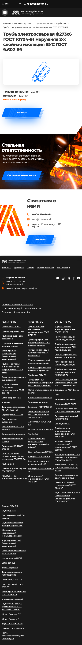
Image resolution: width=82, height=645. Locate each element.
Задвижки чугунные (38, 402)
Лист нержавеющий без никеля (13, 516)
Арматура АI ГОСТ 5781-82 (40, 423)
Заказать (22, 113)
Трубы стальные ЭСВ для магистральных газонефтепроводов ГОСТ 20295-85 (67, 497)
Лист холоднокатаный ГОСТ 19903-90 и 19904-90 (67, 410)
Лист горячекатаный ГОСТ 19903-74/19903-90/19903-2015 (38, 414)
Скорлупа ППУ (62, 423)
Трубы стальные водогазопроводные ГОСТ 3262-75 (65, 329)
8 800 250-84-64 (41, 215)
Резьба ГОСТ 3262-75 (12, 580)
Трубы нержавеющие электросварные (12, 344)
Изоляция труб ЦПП (12, 558)
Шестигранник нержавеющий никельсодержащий (12, 533)
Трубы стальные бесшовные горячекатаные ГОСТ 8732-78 (38, 330)
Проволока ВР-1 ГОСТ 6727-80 (12, 447)
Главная (7, 24)
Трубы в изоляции (43, 24)
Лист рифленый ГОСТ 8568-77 (12, 585)
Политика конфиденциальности (17, 305)
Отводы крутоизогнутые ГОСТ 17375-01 (14, 469)
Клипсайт (24, 312)
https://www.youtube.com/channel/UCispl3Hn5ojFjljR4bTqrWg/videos (78, 278)
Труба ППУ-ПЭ (9, 322)
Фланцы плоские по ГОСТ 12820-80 (12, 573)
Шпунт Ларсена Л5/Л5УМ (40, 452)
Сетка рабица (8, 563)
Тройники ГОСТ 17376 (65, 404)
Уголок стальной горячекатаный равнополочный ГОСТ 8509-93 (66, 445)
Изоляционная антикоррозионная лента (14, 477)
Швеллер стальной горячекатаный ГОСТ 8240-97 (65, 485)
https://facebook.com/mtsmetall (74, 278)
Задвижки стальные (65, 399)
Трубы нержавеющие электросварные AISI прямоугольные (65, 347)
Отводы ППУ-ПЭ (10, 506)
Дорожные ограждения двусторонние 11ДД (66, 476)
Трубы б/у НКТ (9, 510)
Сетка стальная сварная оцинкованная (14, 378)
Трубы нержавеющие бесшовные (12, 337)
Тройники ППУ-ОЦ (11, 326)
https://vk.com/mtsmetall (57, 278)
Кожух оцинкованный (12, 599)
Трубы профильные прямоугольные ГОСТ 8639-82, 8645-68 (39, 342)
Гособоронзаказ (45, 268)
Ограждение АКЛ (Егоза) (67, 390)
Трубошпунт (8, 464)
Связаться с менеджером (21, 176)
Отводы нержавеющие (13, 331)
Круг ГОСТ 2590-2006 (12, 623)
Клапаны (6, 402)
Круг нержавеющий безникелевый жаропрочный (11, 543)
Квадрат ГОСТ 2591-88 (39, 456)
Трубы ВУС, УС (63, 24)
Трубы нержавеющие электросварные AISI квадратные (38, 353)
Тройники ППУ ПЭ (37, 375)
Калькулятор (63, 268)
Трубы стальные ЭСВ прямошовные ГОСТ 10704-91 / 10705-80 (12, 607)
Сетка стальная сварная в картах (41, 391)
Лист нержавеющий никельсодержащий (65, 338)
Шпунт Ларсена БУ (11, 614)
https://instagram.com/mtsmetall (63, 278)
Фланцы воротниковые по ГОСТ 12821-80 (13, 408)
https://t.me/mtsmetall (68, 278)
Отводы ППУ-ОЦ (63, 322)
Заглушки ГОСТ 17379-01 (40, 407)
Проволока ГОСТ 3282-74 (40, 429)
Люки (57, 395)
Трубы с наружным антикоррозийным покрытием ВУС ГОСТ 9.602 (35, 28)
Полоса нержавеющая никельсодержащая (66, 356)
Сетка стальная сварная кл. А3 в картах (14, 552)
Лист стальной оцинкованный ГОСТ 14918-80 (38, 479)
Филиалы (40, 240)
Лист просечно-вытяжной (9, 420)
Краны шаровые (10, 567)
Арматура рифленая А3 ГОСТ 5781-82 (66, 417)
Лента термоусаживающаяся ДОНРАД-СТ (13, 636)
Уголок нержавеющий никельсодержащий (39, 361)
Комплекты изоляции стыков (12, 440)
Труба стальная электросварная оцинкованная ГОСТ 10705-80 (65, 432)
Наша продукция (22, 24)
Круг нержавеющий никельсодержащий (65, 363)
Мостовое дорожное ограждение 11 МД (38, 462)
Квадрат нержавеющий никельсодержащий (39, 369)
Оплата (30, 268)
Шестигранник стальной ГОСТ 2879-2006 (14, 593)
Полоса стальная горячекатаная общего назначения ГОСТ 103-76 (13, 456)
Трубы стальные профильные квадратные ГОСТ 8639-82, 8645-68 (40, 383)
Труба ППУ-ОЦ (35, 322)
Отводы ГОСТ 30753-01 (13, 628)
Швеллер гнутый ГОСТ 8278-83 (13, 428)
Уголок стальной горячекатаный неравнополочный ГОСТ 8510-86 (40, 442)
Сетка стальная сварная (40, 397)
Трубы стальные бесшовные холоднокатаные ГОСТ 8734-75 (13, 388)
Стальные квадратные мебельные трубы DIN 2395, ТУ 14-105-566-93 (66, 382)
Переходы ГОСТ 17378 (12, 414)
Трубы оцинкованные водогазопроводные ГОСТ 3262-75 (65, 372)
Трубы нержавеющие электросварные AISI (12, 524)
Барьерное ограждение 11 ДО (41, 470)
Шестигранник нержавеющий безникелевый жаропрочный (9, 354)
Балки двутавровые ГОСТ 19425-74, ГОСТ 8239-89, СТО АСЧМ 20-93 (67, 457)
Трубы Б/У (33, 434)
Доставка (19, 268)
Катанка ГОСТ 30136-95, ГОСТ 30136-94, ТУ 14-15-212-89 (66, 468)
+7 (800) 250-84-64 (37, 4)
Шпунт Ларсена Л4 (11, 619)
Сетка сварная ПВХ (11, 398)
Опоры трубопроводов (13, 434)
